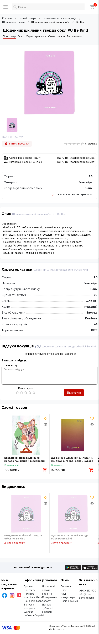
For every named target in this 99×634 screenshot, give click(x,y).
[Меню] (5, 6)
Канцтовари (68, 597)
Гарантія (47, 594)
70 (95, 295)
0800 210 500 (87, 591)
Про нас (28, 587)
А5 (90, 176)
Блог (63, 590)
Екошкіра (85, 182)
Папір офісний (69, 601)
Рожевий (90, 307)
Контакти (29, 590)
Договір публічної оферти (47, 608)
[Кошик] (92, 6)
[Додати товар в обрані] (45, 418)
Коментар (11, 366)
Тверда (91, 312)
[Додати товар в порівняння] (45, 424)
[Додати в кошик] (45, 470)
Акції (63, 594)
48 (95, 324)
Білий (88, 188)
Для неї (91, 301)
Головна (66, 587)
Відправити (73, 392)
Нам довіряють (32, 601)
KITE (94, 330)
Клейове (91, 318)
